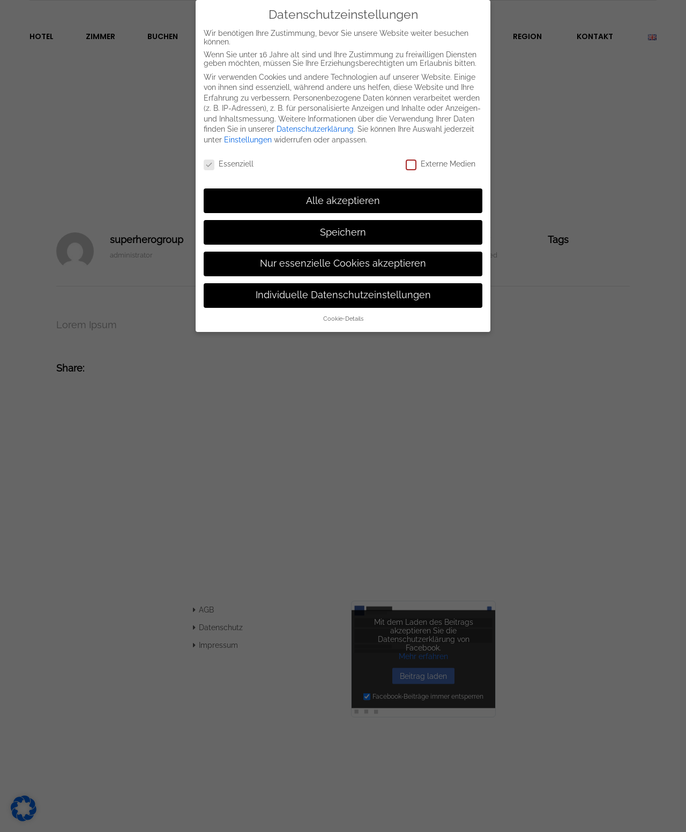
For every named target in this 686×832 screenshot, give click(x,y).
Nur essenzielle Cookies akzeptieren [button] (343, 255)
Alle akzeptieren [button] (343, 192)
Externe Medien (440, 156)
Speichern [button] (343, 223)
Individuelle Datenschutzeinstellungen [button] (343, 287)
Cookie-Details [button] (343, 310)
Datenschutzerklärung (315, 121)
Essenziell (228, 156)
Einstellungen (248, 131)
